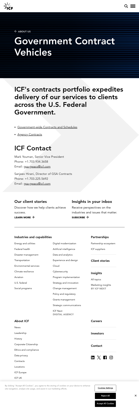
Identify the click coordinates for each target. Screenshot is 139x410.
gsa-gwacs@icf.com (37, 178)
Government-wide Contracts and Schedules (47, 139)
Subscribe (80, 217)
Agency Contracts (29, 146)
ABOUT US (22, 31)
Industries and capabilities (34, 237)
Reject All (105, 396)
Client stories (102, 260)
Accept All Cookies (105, 403)
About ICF (23, 321)
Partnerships (101, 237)
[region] (69, 395)
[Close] (135, 395)
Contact (98, 345)
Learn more (24, 217)
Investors (99, 333)
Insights (98, 273)
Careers (98, 321)
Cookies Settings (105, 388)
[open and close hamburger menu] (132, 6)
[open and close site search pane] (126, 6)
